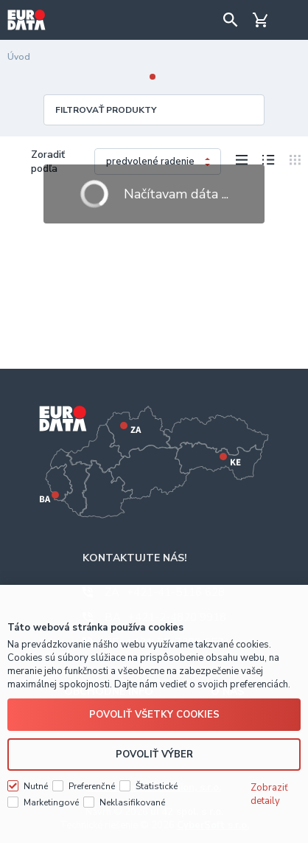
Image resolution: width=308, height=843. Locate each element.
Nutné (36, 786)
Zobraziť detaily (269, 794)
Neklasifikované (132, 802)
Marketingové (51, 802)
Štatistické (157, 786)
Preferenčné (92, 786)
